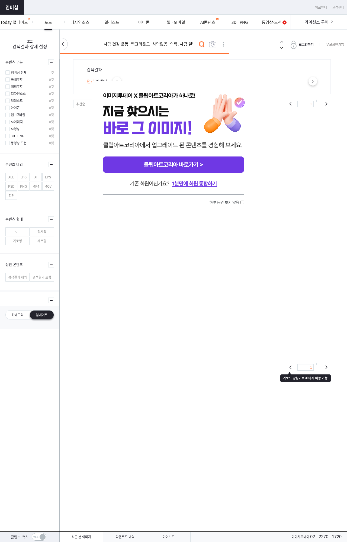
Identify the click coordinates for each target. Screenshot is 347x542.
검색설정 (63, 44)
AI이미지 (17, 122)
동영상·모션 (19, 143)
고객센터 (338, 7)
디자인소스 (18, 94)
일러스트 (17, 101)
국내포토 (17, 79)
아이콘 (15, 108)
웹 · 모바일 (18, 115)
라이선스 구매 (317, 22)
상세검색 (223, 44)
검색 (201, 44)
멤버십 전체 (19, 72)
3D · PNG (17, 136)
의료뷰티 (321, 7)
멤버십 (11, 7)
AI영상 (15, 129)
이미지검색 (212, 44)
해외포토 (17, 86)
